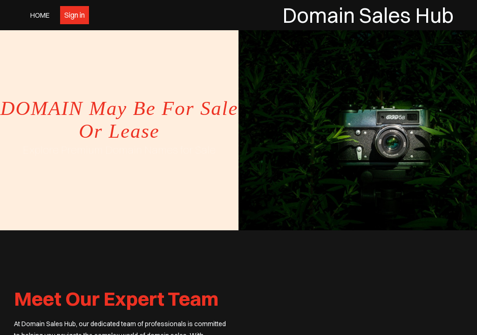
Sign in (74, 15)
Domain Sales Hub (368, 15)
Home (39, 15)
